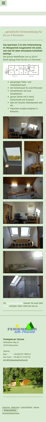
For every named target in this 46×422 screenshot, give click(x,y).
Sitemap (36, 407)
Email (5, 306)
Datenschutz (15, 407)
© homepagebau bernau (10, 413)
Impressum (6, 407)
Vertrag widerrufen (10, 410)
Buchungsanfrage (15, 303)
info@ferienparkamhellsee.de (15, 360)
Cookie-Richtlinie (26, 407)
